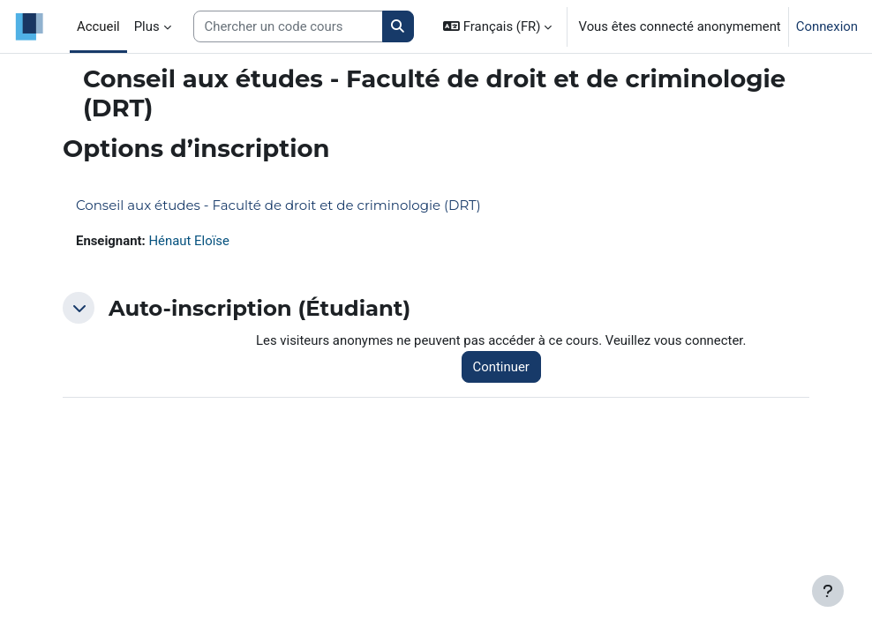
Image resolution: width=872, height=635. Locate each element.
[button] (497, 26)
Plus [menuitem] (147, 26)
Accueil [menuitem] (98, 26)
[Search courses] (288, 26)
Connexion (827, 26)
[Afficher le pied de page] (828, 591)
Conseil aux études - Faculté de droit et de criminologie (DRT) (278, 205)
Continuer (501, 367)
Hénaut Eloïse (188, 241)
